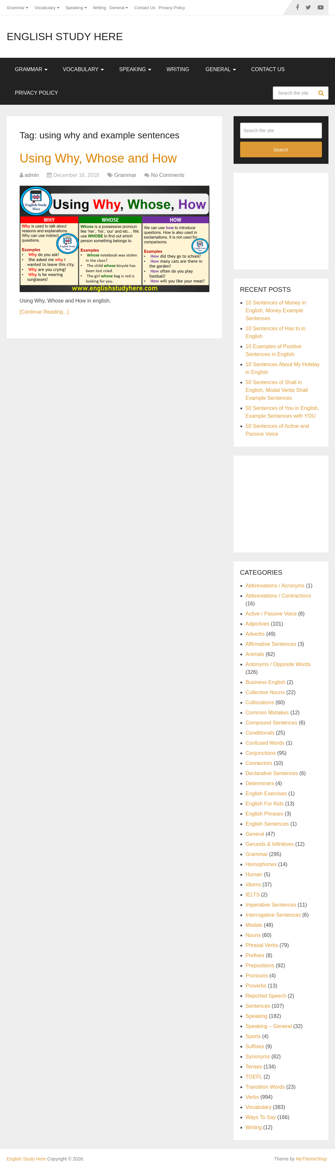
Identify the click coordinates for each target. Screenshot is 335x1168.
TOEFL (254, 1077)
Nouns (253, 935)
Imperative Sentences (271, 905)
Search (321, 93)
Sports (253, 1036)
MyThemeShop (311, 1158)
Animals (255, 654)
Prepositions (260, 965)
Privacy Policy (172, 7)
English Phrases (265, 814)
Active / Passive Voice (271, 613)
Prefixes (255, 955)
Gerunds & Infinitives (270, 844)
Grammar (16, 7)
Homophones (261, 864)
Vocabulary (44, 7)
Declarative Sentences (272, 773)
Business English (266, 682)
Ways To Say (261, 1117)
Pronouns (257, 975)
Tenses (254, 1066)
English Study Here (65, 36)
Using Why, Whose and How (98, 158)
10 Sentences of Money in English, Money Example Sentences (276, 310)
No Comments (168, 175)
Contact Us (144, 7)
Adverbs (255, 634)
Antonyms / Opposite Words (278, 664)
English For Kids (265, 803)
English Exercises (266, 793)
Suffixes (255, 1046)
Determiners (260, 783)
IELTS (253, 894)
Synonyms (258, 1056)
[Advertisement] (287, 220)
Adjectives (258, 624)
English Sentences (267, 824)
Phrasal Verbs (262, 945)
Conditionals (260, 733)
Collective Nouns (265, 692)
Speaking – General (269, 1026)
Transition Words (265, 1087)
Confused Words (265, 743)
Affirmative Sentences (271, 644)
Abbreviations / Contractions (278, 596)
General (116, 7)
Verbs (252, 1097)
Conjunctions (261, 753)
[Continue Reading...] (44, 312)
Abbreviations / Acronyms (275, 585)
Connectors (259, 763)
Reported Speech (266, 996)
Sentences (258, 1006)
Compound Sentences (271, 722)
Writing (99, 7)
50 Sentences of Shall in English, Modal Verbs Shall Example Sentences (277, 390)
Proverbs (256, 986)
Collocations (260, 702)
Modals (254, 925)
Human (254, 874)
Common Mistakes (267, 712)
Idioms (253, 884)
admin (32, 175)
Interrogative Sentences (273, 915)
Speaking (74, 7)
